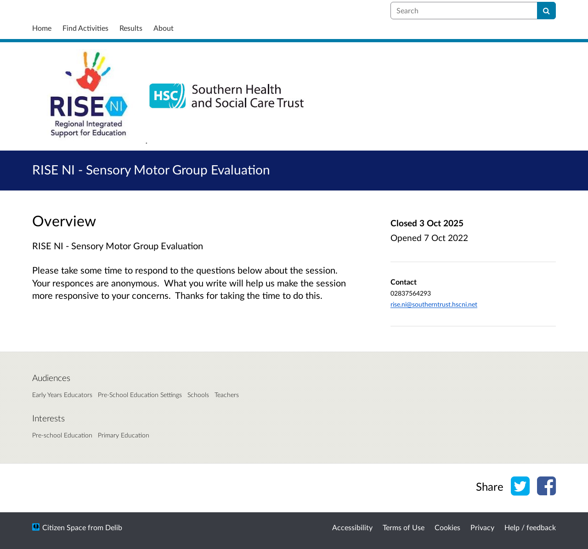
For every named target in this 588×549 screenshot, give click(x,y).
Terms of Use (403, 527)
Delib (113, 527)
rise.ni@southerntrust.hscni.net (433, 304)
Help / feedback (530, 527)
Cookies (447, 527)
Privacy (482, 527)
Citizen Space (64, 527)
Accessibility (352, 527)
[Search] (546, 10)
